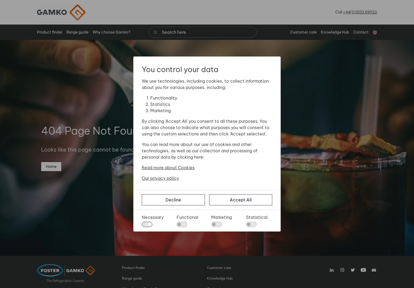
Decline (173, 199)
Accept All (241, 199)
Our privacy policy (160, 178)
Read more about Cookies (168, 167)
